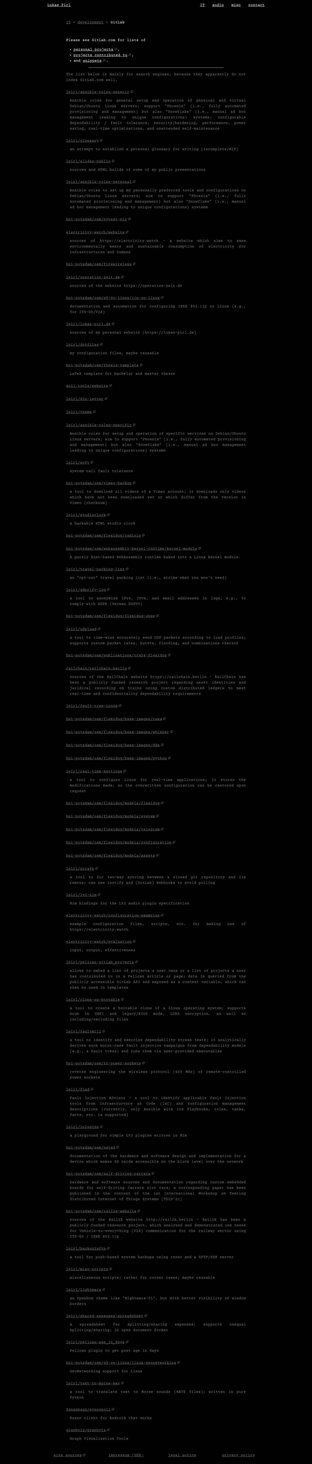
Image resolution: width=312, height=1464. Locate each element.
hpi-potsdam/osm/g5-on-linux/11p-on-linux (113, 298)
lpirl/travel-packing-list (95, 569)
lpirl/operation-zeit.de (93, 277)
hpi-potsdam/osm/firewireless (99, 264)
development (91, 22)
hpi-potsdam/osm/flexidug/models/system (110, 816)
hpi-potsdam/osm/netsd (90, 1148)
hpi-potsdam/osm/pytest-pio (96, 219)
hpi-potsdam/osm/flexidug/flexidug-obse (110, 616)
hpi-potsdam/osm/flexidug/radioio (103, 536)
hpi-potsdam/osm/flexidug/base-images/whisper (117, 732)
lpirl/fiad (77, 1090)
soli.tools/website (87, 386)
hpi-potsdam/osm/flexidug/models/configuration (118, 843)
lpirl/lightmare (83, 1290)
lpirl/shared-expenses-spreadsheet (104, 1316)
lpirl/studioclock (86, 515)
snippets (92, 61)
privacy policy (238, 1455)
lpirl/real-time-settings (94, 771)
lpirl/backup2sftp (86, 1249)
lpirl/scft (77, 463)
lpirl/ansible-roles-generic (97, 92)
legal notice (182, 1455)
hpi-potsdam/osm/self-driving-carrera (108, 1174)
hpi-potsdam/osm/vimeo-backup (99, 483)
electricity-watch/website (95, 232)
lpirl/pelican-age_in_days (95, 1342)
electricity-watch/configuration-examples (113, 916)
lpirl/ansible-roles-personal (99, 182)
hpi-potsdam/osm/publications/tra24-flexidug (116, 655)
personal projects (93, 49)
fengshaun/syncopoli (88, 1410)
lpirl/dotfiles (82, 345)
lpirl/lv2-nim (81, 895)
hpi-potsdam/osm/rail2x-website (101, 1211)
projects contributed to (100, 55)
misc (236, 5)
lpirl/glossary (82, 141)
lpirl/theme (79, 412)
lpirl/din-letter (85, 399)
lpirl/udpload (81, 629)
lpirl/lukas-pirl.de (88, 324)
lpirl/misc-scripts (87, 1269)
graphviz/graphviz (86, 1430)
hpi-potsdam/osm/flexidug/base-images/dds (113, 745)
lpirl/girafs (80, 869)
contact (256, 5)
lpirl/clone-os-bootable (93, 1000)
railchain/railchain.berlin (96, 668)
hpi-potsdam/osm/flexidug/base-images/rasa (114, 719)
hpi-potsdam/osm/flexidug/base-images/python (116, 758)
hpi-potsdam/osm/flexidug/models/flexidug (113, 803)
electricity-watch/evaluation (99, 942)
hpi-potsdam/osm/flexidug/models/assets (110, 856)
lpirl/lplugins (82, 1127)
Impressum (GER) (126, 1455)
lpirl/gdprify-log (86, 590)
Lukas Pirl (59, 5)
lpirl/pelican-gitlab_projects (100, 962)
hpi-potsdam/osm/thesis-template (102, 365)
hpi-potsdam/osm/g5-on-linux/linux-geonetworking (121, 1363)
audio (218, 5)
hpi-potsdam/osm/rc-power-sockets (103, 1063)
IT (202, 5)
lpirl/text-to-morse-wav (93, 1383)
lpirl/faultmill (83, 1032)
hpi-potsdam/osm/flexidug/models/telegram (113, 829)
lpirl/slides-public (88, 161)
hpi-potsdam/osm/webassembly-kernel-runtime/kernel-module (131, 549)
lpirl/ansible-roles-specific (99, 425)
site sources (68, 1455)
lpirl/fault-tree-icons (92, 706)
